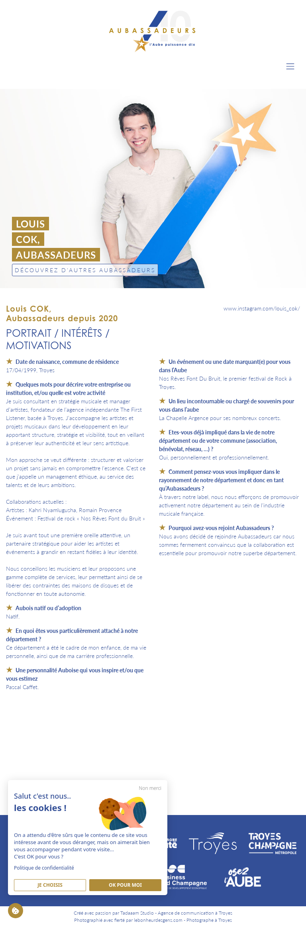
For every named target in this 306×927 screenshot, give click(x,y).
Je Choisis (50, 885)
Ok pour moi (125, 885)
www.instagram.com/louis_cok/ (262, 308)
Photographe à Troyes (209, 920)
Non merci (150, 788)
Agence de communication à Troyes (195, 912)
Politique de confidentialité (44, 867)
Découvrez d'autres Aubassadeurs (85, 270)
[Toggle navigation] (290, 66)
